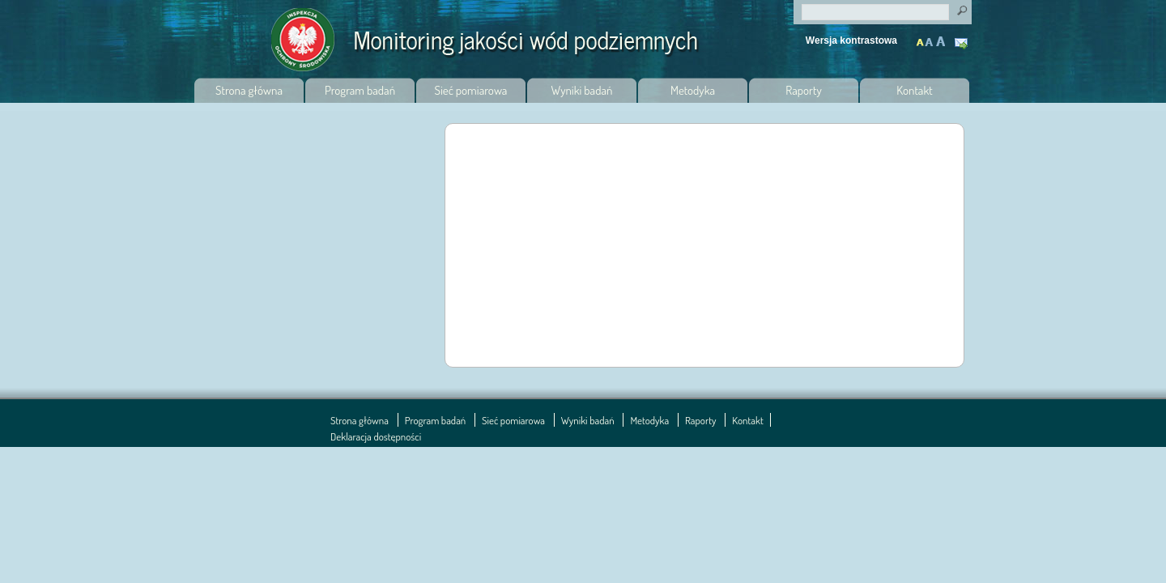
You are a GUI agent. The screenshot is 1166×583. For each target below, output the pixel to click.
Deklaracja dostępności (375, 436)
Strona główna (249, 90)
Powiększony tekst (930, 37)
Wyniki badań (582, 90)
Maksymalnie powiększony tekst (940, 37)
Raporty (803, 90)
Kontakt (963, 45)
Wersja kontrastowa (851, 40)
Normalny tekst (921, 37)
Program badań (360, 90)
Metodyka (692, 90)
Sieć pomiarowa (471, 90)
